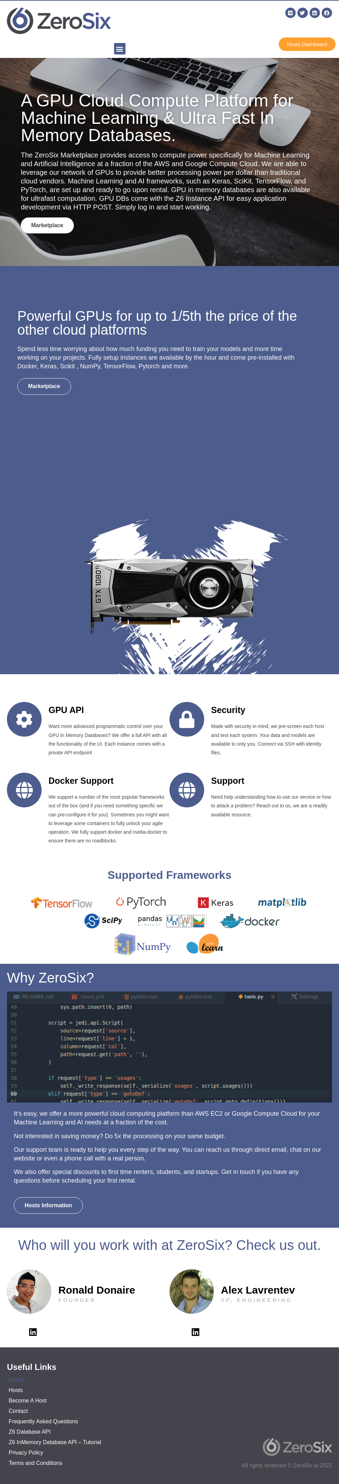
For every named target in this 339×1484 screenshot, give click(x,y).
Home (16, 1380)
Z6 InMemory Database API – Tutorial (55, 1442)
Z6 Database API (30, 1432)
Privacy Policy (26, 1453)
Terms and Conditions (35, 1463)
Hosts (16, 1390)
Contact (18, 1411)
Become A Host (27, 1401)
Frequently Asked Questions (43, 1421)
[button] (119, 48)
